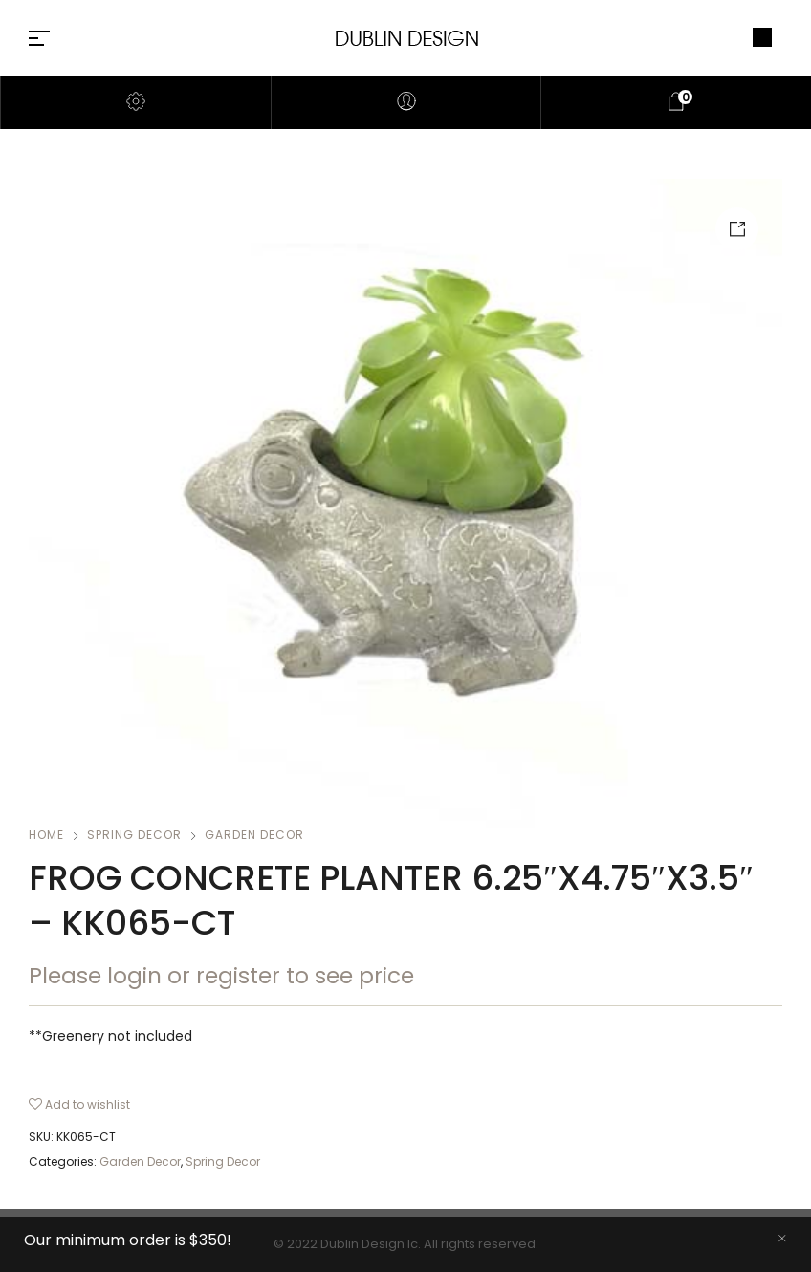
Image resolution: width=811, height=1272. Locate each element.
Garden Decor (254, 835)
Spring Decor (134, 835)
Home (46, 835)
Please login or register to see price (221, 975)
